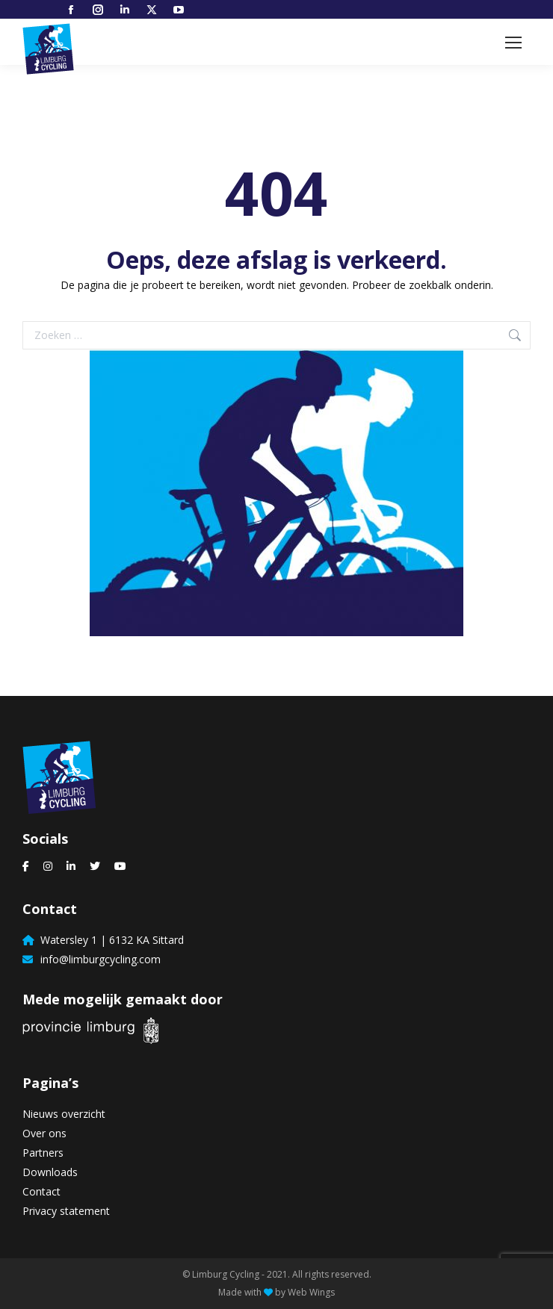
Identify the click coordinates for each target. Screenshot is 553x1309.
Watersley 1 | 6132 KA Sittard (109, 940)
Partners (43, 1152)
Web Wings (311, 1292)
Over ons (44, 1133)
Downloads (50, 1172)
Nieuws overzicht (63, 1114)
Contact (41, 1191)
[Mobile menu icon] (513, 43)
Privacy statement (66, 1211)
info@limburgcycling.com (97, 959)
